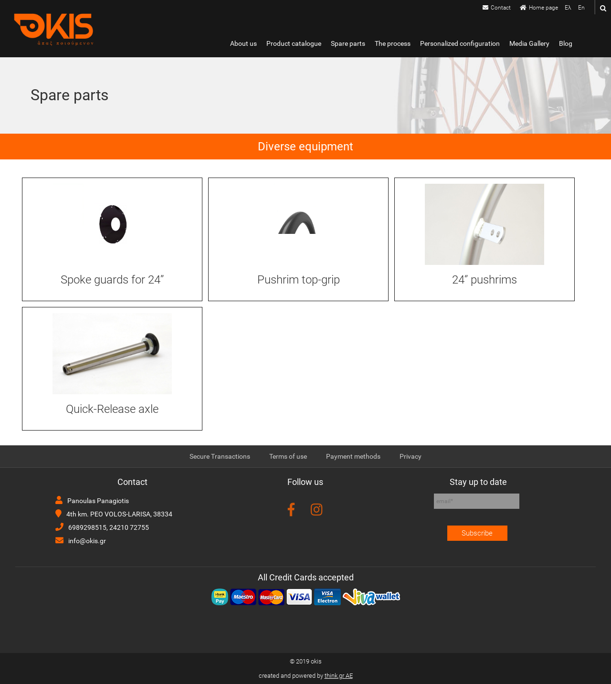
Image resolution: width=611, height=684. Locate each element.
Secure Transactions (220, 456)
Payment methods (353, 456)
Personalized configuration (460, 44)
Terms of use (288, 456)
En (581, 7)
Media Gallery (529, 44)
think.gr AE (339, 675)
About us (243, 44)
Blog (565, 44)
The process (393, 44)
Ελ (568, 7)
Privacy (410, 456)
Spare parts (348, 44)
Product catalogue (293, 44)
